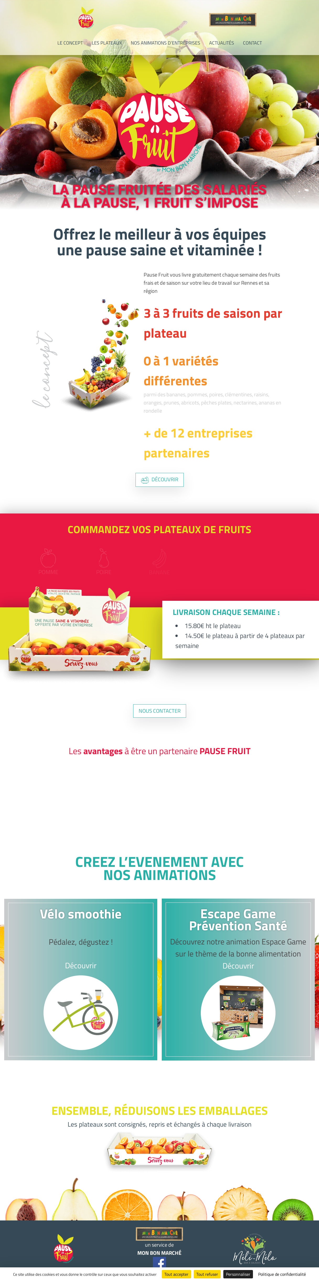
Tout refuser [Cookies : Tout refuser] (207, 1274)
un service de (159, 1242)
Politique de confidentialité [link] (282, 1274)
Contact (252, 42)
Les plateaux (107, 42)
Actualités (221, 42)
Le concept (70, 42)
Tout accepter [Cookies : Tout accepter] (176, 1274)
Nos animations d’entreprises (165, 42)
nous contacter (160, 711)
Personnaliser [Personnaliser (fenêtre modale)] (238, 1274)
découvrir (159, 479)
